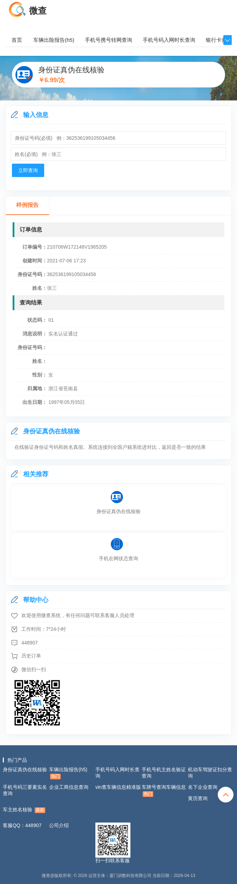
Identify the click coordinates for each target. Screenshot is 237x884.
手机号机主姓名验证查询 (164, 773)
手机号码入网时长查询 (169, 40)
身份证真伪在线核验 (25, 769)
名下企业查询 (202, 787)
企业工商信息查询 (68, 787)
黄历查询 (198, 798)
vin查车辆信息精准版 (118, 787)
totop (225, 795)
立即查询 (28, 170)
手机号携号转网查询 (108, 40)
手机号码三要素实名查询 (25, 790)
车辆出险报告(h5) (53, 40)
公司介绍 (59, 825)
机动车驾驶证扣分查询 (210, 773)
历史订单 (31, 656)
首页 (17, 40)
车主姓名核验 (24, 810)
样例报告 (27, 205)
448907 (29, 643)
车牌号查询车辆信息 (164, 790)
